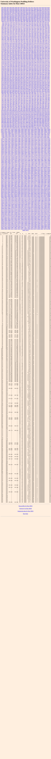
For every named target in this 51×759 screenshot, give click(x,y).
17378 (45, 163)
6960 (2, 92)
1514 (21, 32)
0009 (21, 7)
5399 (40, 74)
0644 (10, 16)
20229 (35, 189)
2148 (24, 43)
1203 (45, 25)
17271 (15, 163)
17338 (35, 163)
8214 (13, 115)
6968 (10, 92)
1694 (21, 39)
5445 (19, 77)
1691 (13, 39)
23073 (48, 219)
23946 (42, 227)
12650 (38, 152)
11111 (9, 137)
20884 (15, 196)
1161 (37, 24)
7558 (29, 102)
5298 (32, 70)
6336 (24, 84)
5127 (35, 61)
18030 (45, 167)
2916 (8, 51)
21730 (9, 203)
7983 (21, 108)
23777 (25, 226)
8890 (43, 121)
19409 (48, 181)
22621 (12, 214)
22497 (12, 212)
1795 (2, 43)
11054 (38, 133)
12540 (35, 147)
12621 (41, 149)
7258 (46, 97)
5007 (29, 52)
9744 (43, 126)
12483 (5, 147)
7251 (32, 97)
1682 (40, 37)
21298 (18, 198)
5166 (21, 63)
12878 (22, 160)
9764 (27, 127)
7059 (29, 92)
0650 (24, 16)
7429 (24, 100)
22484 (2, 212)
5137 (10, 62)
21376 (38, 198)
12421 (15, 143)
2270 (40, 46)
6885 (8, 91)
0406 (10, 11)
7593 (24, 103)
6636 (5, 88)
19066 (12, 178)
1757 (13, 40)
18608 (35, 173)
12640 (5, 152)
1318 (24, 28)
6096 (11, 80)
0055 (2, 10)
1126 (32, 22)
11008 (9, 133)
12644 (18, 152)
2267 (32, 46)
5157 (46, 62)
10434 (48, 127)
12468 (15, 145)
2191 (29, 46)
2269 (38, 46)
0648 (19, 16)
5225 (16, 67)
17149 (32, 162)
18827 (28, 175)
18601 (32, 173)
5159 (2, 63)
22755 (42, 215)
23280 (45, 220)
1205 (2, 26)
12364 (12, 138)
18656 (2, 174)
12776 (32, 158)
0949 (35, 20)
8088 (32, 110)
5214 (37, 66)
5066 (29, 56)
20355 (38, 190)
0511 (35, 13)
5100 (16, 59)
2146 (19, 43)
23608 (35, 224)
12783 (2, 159)
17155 (35, 162)
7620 (37, 104)
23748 (15, 226)
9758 (13, 127)
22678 (32, 214)
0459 (8, 13)
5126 (32, 61)
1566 (35, 33)
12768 (12, 158)
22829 (32, 216)
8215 (16, 115)
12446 (5, 144)
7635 (46, 104)
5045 (27, 55)
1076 (11, 21)
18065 (12, 168)
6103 (27, 80)
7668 (32, 106)
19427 (5, 182)
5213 (35, 66)
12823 (48, 159)
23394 (32, 222)
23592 (22, 224)
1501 (43, 31)
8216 (19, 115)
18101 (35, 168)
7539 (2, 102)
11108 (3, 137)
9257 (10, 123)
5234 (40, 67)
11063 (5, 134)
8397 (29, 118)
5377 (43, 73)
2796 (43, 48)
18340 (2, 171)
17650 (28, 166)
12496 (25, 147)
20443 (5, 192)
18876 (2, 177)
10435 (2, 129)
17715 (38, 166)
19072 (18, 178)
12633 (32, 151)
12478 (38, 145)
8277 (8, 117)
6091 (46, 78)
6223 (16, 81)
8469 (24, 119)
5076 (5, 58)
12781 (45, 158)
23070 (42, 219)
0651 (27, 16)
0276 (48, 10)
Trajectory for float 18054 (25, 562)
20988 (48, 196)
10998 (45, 132)
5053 (48, 55)
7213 (5, 97)
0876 (2, 20)
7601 (46, 103)
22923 (15, 218)
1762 (27, 40)
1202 (43, 25)
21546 (22, 201)
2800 (5, 50)
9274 (24, 123)
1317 (21, 28)
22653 (22, 214)
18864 (48, 175)
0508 (27, 13)
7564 (38, 102)
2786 (19, 48)
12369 (28, 138)
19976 (42, 185)
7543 (5, 102)
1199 (34, 25)
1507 (5, 32)
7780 (16, 107)
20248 (45, 189)
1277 (35, 26)
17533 (48, 164)
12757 (48, 156)
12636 (42, 151)
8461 (16, 119)
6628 (35, 87)
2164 (16, 44)
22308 (9, 211)
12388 (35, 140)
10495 (25, 130)
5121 (18, 61)
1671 (16, 37)
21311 (25, 198)
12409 (28, 141)
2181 (10, 46)
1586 (40, 35)
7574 (2, 103)
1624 (24, 36)
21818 (45, 203)
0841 (13, 18)
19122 (45, 178)
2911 (43, 50)
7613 (24, 104)
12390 (38, 140)
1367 (13, 31)
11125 (31, 137)
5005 (24, 52)
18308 (35, 170)
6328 (13, 84)
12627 (12, 151)
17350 (42, 163)
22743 (28, 215)
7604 (2, 104)
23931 (28, 227)
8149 (38, 111)
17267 (12, 163)
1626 (29, 36)
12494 (22, 147)
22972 (42, 218)
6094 (5, 80)
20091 (2, 188)
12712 (5, 155)
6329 (16, 84)
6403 (5, 87)
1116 (5, 22)
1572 (2, 35)
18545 (12, 173)
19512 (25, 182)
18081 (18, 168)
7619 (35, 104)
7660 (19, 106)
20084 (48, 186)
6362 (19, 85)
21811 (38, 203)
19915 (28, 185)
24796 (48, 229)
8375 (40, 117)
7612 (21, 104)
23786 (32, 226)
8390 (13, 118)
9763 (24, 127)
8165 (8, 112)
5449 (29, 77)
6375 (21, 85)
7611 (19, 104)
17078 (22, 162)
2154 (40, 43)
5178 (5, 65)
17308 (22, 163)
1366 (10, 31)
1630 (32, 36)
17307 (18, 163)
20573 (12, 193)
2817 (21, 50)
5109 (40, 59)
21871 (38, 204)
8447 (5, 119)
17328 (32, 163)
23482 (22, 223)
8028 (43, 108)
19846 (12, 185)
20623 (2, 194)
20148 (2, 189)
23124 (18, 220)
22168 (28, 208)
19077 (22, 178)
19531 (28, 182)
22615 (9, 214)
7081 (5, 93)
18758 (38, 174)
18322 (45, 170)
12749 (28, 156)
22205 (45, 208)
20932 (32, 196)
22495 (5, 212)
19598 (42, 182)
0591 (29, 14)
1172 (19, 25)
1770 (48, 40)
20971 (45, 196)
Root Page (25, 568)
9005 (10, 122)
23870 (18, 227)
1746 (32, 39)
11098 (19, 136)
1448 (21, 31)
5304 (48, 70)
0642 (5, 16)
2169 (29, 44)
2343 (32, 47)
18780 (2, 175)
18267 (18, 170)
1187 (24, 25)
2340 (24, 47)
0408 (16, 11)
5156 (43, 62)
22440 (32, 211)
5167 (24, 63)
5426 (2, 77)
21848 (25, 204)
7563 (35, 102)
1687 (5, 39)
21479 (32, 200)
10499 (32, 130)
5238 (2, 69)
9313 (21, 125)
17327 (28, 163)
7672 (38, 106)
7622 (40, 104)
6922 (43, 91)
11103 (35, 136)
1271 (19, 26)
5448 (27, 77)
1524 (48, 32)
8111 (40, 110)
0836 (2, 18)
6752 (2, 89)
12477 (35, 145)
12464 (12, 145)
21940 (38, 205)
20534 (38, 192)
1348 (38, 29)
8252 (46, 115)
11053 (35, 133)
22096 (9, 208)
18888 (5, 177)
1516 (27, 32)
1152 (13, 24)
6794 (24, 89)
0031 (19, 9)
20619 (45, 193)
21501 (2, 201)
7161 (2, 96)
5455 (43, 77)
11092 (2, 136)
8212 (8, 115)
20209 (25, 189)
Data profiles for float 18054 (25, 560)
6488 (21, 87)
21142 (32, 197)
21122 (25, 197)
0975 (43, 20)
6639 (13, 88)
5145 (32, 62)
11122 (28, 137)
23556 (12, 224)
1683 (43, 37)
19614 (2, 183)
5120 (16, 61)
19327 (12, 181)
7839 (35, 107)
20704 (38, 194)
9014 (13, 122)
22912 (9, 218)
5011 (40, 52)
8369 (32, 117)
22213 (2, 209)
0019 (46, 7)
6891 (19, 91)
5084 (27, 58)
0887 (21, 20)
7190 (43, 96)
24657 (41, 229)
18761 (42, 174)
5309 (13, 72)
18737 (28, 174)
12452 (25, 144)
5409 (5, 76)
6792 (19, 89)
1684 (46, 37)
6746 (35, 88)
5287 (24, 70)
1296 (5, 28)
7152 (27, 95)
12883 (38, 160)
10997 (42, 132)
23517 (45, 223)
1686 (2, 39)
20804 (48, 194)
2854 (38, 50)
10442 (15, 129)
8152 (43, 111)
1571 (48, 33)
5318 (32, 72)
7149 (19, 95)
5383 (5, 74)
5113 (48, 59)
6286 (21, 82)
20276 (9, 190)
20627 (5, 194)
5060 (13, 56)
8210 (2, 115)
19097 (32, 178)
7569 (46, 102)
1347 (35, 29)
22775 (9, 216)
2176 (48, 44)
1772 (2, 41)
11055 (41, 133)
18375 (18, 171)
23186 (32, 220)
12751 (35, 156)
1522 (43, 32)
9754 (5, 127)
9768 (35, 127)
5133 (48, 61)
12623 (48, 149)
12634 (35, 151)
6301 (29, 82)
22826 (28, 216)
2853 (35, 50)
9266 (21, 123)
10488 (15, 130)
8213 (10, 115)
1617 (8, 36)
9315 (24, 125)
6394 (40, 85)
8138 (19, 111)
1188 (27, 25)
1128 (37, 22)
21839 (15, 204)
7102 (40, 93)
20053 (28, 186)
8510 (21, 121)
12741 (9, 156)
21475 (28, 200)
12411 (35, 141)
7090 (27, 93)
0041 (38, 9)
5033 (48, 54)
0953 (38, 20)
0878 (8, 20)
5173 (40, 63)
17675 (32, 166)
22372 (15, 211)
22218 (5, 209)
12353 (41, 137)
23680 (48, 224)
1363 (2, 31)
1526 (5, 33)
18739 (32, 174)
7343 (13, 99)
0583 (21, 14)
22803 (18, 216)
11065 (9, 134)
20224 (32, 189)
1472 (38, 31)
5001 (13, 52)
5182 (16, 65)
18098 (32, 168)
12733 (45, 155)
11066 (12, 134)
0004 (10, 7)
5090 (43, 58)
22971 (38, 218)
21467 (25, 200)
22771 (5, 216)
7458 (32, 100)
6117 (35, 80)
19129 (48, 178)
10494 (22, 130)
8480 (38, 119)
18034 (48, 167)
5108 (38, 59)
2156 (46, 43)
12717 (15, 155)
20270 (2, 190)
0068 (38, 10)
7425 (19, 100)
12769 (15, 158)
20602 (32, 193)
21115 (22, 197)
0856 (32, 18)
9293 (38, 123)
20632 (12, 194)
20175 (15, 189)
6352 (40, 84)
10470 (2, 130)
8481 (40, 119)
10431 (41, 127)
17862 (5, 167)
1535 (13, 33)
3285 (46, 51)
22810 (25, 216)
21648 (32, 201)
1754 (5, 40)
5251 (38, 69)
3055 (19, 51)
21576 (28, 201)
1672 (19, 37)
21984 (12, 207)
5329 (13, 73)
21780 (22, 203)
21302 (22, 198)
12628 (15, 151)
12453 (28, 144)
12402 (12, 141)
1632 (38, 36)
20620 (48, 193)
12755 (45, 156)
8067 (16, 110)
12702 (38, 153)
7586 (16, 103)
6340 (35, 84)
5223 (10, 67)
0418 (19, 11)
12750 (32, 156)
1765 (35, 40)
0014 (35, 7)
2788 (24, 48)
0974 (40, 20)
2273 (48, 46)
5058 (10, 56)
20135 (35, 188)
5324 (48, 72)
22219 (9, 209)
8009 (32, 108)
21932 (32, 205)
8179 (35, 112)
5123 (24, 61)
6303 (35, 82)
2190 (27, 46)
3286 (48, 51)
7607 (10, 104)
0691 (43, 16)
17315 (25, 163)
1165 (48, 24)
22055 (32, 207)
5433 (8, 77)
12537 (32, 147)
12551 (9, 148)
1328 (46, 28)
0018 (43, 7)
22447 (38, 211)
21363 (35, 198)
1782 (21, 41)
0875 (48, 18)
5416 (24, 76)
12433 (42, 143)
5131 (43, 61)
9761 (19, 127)
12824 (2, 160)
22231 (12, 209)
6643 (24, 88)
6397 (46, 85)
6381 (24, 85)
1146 (45, 22)
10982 (45, 130)
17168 (38, 162)
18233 (12, 170)
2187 (19, 46)
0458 (5, 13)
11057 (45, 133)
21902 (18, 205)
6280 (5, 82)
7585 (13, 103)
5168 (27, 63)
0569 (8, 14)
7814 (27, 107)
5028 (35, 54)
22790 (15, 216)
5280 (8, 70)
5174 (43, 63)
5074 (48, 56)
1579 (21, 35)
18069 (15, 168)
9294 (40, 123)
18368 (12, 171)
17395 (5, 164)
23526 (48, 223)
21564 (25, 201)
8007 (29, 108)
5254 (43, 69)
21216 (41, 197)
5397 (35, 74)
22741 (25, 215)
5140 (19, 62)
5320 (37, 72)
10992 (28, 132)
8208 (46, 114)
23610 (38, 224)
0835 (48, 17)
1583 (32, 35)
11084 (32, 134)
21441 (15, 200)
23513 (42, 223)
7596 (32, 103)
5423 (43, 76)
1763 (29, 40)
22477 (48, 211)
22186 (38, 208)
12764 (5, 158)
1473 (40, 31)
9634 (46, 125)
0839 (8, 18)
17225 (2, 163)
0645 (13, 16)
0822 (19, 17)
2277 (10, 47)
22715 (48, 214)
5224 (13, 67)
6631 (43, 87)
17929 (18, 167)
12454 (32, 144)
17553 (9, 166)
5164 (16, 63)
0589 (27, 14)
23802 (35, 226)
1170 (13, 25)
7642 (2, 106)
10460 (38, 129)
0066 (32, 10)
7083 (10, 93)
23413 (38, 222)
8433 (43, 118)
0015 (37, 7)
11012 (12, 133)
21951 (42, 205)
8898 (2, 122)
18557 (18, 173)
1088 (27, 21)
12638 (48, 151)
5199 (10, 66)
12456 (38, 144)
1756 (10, 40)
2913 (48, 50)
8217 (21, 115)
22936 (22, 218)
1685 (48, 37)
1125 (29, 22)
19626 (9, 183)
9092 (32, 122)
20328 (18, 190)
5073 (46, 56)
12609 (2, 149)
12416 (48, 141)
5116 (8, 61)
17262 (5, 163)
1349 (40, 29)
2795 (40, 48)
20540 (42, 192)
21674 (45, 201)
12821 (42, 159)
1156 (24, 24)
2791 (32, 48)
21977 (9, 207)
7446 (29, 100)
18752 (35, 174)
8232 (32, 115)
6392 (35, 85)
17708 (35, 166)
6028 (43, 78)
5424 (46, 76)
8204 (35, 114)
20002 (9, 186)
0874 (46, 18)
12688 (22, 153)
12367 (22, 138)
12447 (9, 144)
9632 (43, 125)
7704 (10, 107)
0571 (13, 14)
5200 (13, 66)
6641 (19, 88)
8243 (37, 115)
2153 (38, 43)
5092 (48, 58)
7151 (24, 95)
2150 (29, 43)
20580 (18, 193)
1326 (40, 28)
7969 (19, 108)
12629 (18, 151)
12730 (41, 155)
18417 (35, 171)
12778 (35, 158)
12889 (5, 162)
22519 (22, 212)
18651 (48, 173)
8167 (13, 112)
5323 (46, 72)
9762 (21, 127)
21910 (25, 205)
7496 (40, 100)
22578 (48, 212)
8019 (38, 108)
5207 (19, 66)
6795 (27, 89)
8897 (48, 121)
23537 (5, 224)
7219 (16, 97)
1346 (32, 29)
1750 (43, 39)
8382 (2, 118)
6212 (2, 81)
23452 (5, 223)
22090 (2, 208)
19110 (38, 178)
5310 (16, 72)
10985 (5, 132)
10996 (38, 132)
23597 (28, 224)
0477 (10, 13)
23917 (25, 227)
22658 (25, 214)
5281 (10, 70)
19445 (15, 182)
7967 (16, 108)
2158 (2, 44)
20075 (41, 186)
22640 (15, 214)
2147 (21, 43)
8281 (13, 117)
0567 (2, 14)
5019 (13, 54)
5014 (48, 52)
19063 (5, 178)
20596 (28, 193)
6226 (24, 81)
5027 (32, 54)
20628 (9, 194)
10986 (9, 132)
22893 (5, 218)
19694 (22, 183)
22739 (22, 215)
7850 (43, 107)
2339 (21, 47)
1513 (19, 32)
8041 (48, 108)
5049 (38, 55)
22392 (18, 211)
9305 (10, 125)
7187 (35, 96)
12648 (32, 152)
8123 (48, 110)
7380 (32, 99)
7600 (43, 103)
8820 (37, 121)
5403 (2, 76)
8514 (27, 121)
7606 (8, 104)
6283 (13, 82)
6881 (46, 89)
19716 (28, 183)
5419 (32, 76)
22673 (28, 214)
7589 (21, 103)
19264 (38, 179)
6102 (24, 80)
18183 (5, 170)
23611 (42, 224)
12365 (15, 138)
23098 (9, 220)
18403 (32, 171)
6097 (13, 80)
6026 (37, 78)
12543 (45, 147)
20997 (5, 197)
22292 (5, 211)
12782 (48, 158)
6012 (13, 78)
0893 (29, 20)
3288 (5, 52)
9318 (27, 125)
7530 (48, 100)
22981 (48, 218)
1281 (46, 26)
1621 (16, 36)
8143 (27, 111)
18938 (18, 177)
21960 (45, 205)
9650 (10, 126)
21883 (2, 205)
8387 (10, 118)
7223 (27, 97)
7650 (10, 106)
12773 (22, 158)
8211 (5, 115)
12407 (22, 141)
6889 (16, 91)
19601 (45, 182)
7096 (35, 93)
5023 (21, 54)
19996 (2, 186)
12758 (2, 158)
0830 (35, 17)
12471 (18, 145)
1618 (10, 36)
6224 (19, 81)
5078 (10, 58)
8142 (24, 111)
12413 (41, 141)
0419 (21, 11)
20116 (22, 188)
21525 (12, 201)
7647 (5, 106)
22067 (42, 207)
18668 (5, 174)
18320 (38, 170)
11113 (15, 137)
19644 (15, 183)
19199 (25, 179)
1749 (40, 39)
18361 (9, 171)
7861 (48, 107)
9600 (32, 125)
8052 (5, 110)
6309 (2, 84)
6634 (2, 88)
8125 (2, 111)
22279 (48, 209)
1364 (5, 31)
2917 (10, 51)
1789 (40, 41)
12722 (18, 155)
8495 (8, 121)
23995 (9, 229)
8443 (48, 118)
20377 (48, 190)
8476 (32, 119)
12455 (35, 144)
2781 (5, 48)
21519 (9, 201)
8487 (5, 121)
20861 (12, 196)
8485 (48, 119)
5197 (5, 66)
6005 (2, 78)
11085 (35, 134)
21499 (48, 200)
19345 (18, 181)
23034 (15, 219)
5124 (27, 61)
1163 (43, 24)
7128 (5, 95)
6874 (38, 89)
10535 (35, 130)
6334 (19, 84)
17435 (22, 164)
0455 (46, 11)
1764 (32, 40)
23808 (42, 226)
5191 (38, 65)
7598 (38, 103)
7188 (38, 96)
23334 (9, 222)
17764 (45, 166)
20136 (38, 188)
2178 (2, 46)
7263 (8, 99)
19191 (22, 179)
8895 (46, 121)
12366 (18, 138)
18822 (25, 175)
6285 (19, 82)
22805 (22, 216)
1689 (10, 39)
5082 (21, 58)
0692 (46, 16)
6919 (35, 91)
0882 (16, 20)
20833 (5, 196)
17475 (35, 164)
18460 (45, 171)
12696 (28, 153)
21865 (35, 204)
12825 (5, 160)
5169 (29, 63)
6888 (13, 91)
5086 (32, 58)
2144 (13, 43)
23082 (2, 220)
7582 (10, 103)
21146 (35, 197)
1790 (43, 41)
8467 (21, 119)
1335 (5, 29)
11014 (15, 133)
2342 (29, 47)
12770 (18, 158)
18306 (32, 170)
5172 (38, 63)
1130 (42, 22)
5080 (16, 58)
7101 (38, 93)
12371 (35, 138)
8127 (8, 111)
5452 (38, 77)
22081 (48, 207)
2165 (19, 44)
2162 (10, 44)
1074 (5, 21)
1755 (8, 40)
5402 (48, 74)
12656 (9, 153)
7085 (16, 93)
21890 (9, 205)
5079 (13, 58)
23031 (12, 219)
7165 (8, 96)
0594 (38, 14)
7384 (38, 99)
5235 (43, 67)
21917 (28, 205)
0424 (35, 11)
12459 (48, 144)
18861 (42, 175)
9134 (2, 123)
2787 (21, 48)
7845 (38, 107)
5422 (40, 76)
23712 (5, 226)
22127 (15, 208)
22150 (18, 208)
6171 (43, 80)
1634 (43, 36)
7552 (19, 102)
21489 (42, 200)
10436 (5, 129)
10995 (35, 132)
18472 (2, 173)
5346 (38, 73)
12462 (9, 145)
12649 (35, 152)
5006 (27, 52)
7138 (8, 95)
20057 (32, 186)
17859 (2, 167)
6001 (46, 77)
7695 (48, 106)
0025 (5, 9)
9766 (32, 127)
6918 (32, 91)
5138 (13, 62)
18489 (5, 173)
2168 (27, 44)
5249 (32, 69)
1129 (40, 22)
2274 (2, 47)
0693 (48, 16)
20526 (25, 192)
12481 (48, 145)
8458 (13, 119)
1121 (19, 22)
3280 (32, 51)
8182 (40, 112)
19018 (38, 177)
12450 (18, 144)
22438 (28, 211)
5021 (19, 54)
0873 (43, 18)
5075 (2, 58)
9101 (46, 122)
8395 (27, 118)
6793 (21, 89)
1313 (10, 28)
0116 (43, 10)
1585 (38, 35)
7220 (19, 97)
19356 (25, 181)
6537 (27, 87)
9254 (5, 123)
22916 (12, 218)
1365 (8, 31)
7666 (29, 106)
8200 (27, 114)
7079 (48, 92)
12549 (2, 148)
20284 (12, 190)
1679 (35, 37)
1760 (21, 40)
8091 (35, 110)
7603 (48, 103)
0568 (5, 14)
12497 (28, 147)
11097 (15, 136)
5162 (10, 63)
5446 (21, 77)
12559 (18, 148)
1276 (32, 26)
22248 (25, 209)
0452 (38, 11)
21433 (9, 200)
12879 (25, 160)
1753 (2, 40)
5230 (29, 67)
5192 (40, 65)
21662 (35, 201)
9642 (2, 126)
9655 (16, 126)
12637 (45, 151)
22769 (2, 216)
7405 (5, 100)
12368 (25, 138)
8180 (38, 112)
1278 (38, 26)
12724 (25, 155)
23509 (38, 223)
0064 (27, 10)
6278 (48, 81)
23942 (35, 227)
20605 (38, 193)
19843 (9, 185)
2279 (16, 47)
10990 (22, 132)
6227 (27, 81)
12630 (22, 151)
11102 (32, 136)
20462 (9, 192)
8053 (8, 110)
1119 (13, 22)
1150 (8, 24)
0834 (46, 17)
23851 (2, 227)
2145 (16, 43)
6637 (8, 88)
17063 (15, 162)
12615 (22, 149)
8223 (27, 115)
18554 (15, 173)
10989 (18, 132)
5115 (5, 61)
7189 (40, 96)
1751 (46, 39)
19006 (28, 177)
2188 (21, 46)
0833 (43, 17)
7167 (13, 96)
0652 (29, 16)
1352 (48, 29)
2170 (32, 44)
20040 (18, 186)
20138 (45, 188)
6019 (19, 78)
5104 (27, 59)
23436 (48, 222)
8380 (46, 117)
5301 (40, 70)
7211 (48, 96)
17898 (12, 167)
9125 (48, 122)
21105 (19, 197)
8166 (10, 112)
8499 (16, 121)
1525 (2, 33)
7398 (46, 99)
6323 (10, 84)
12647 (28, 152)
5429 (5, 77)
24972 (27, 230)
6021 (24, 78)
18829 (32, 175)
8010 (35, 108)
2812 (8, 50)
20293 (15, 190)
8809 (35, 121)
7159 (46, 95)
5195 (48, 65)
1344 (27, 29)
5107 (35, 59)
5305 (2, 72)
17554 (12, 166)
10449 (25, 129)
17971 (25, 167)
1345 (29, 29)
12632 (28, 151)
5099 (13, 59)
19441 (9, 182)
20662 (25, 194)
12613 (15, 149)
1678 (32, 37)
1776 (5, 41)
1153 (16, 24)
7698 (2, 107)
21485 (35, 200)
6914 (21, 91)
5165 (19, 63)
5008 (32, 52)
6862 (29, 89)
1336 (8, 29)
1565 (32, 33)
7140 (13, 95)
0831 (38, 17)
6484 (13, 87)
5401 (46, 74)
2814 (13, 50)
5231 (32, 67)
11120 (25, 137)
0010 (24, 7)
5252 (40, 69)
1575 (10, 35)
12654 (2, 153)
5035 (5, 55)
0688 (35, 16)
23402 (35, 222)
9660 (24, 126)
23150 (25, 220)
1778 (10, 41)
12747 (22, 156)
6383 (29, 85)
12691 (25, 153)
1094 (43, 21)
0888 (24, 20)
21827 (2, 204)
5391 (24, 74)
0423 (32, 11)
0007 (19, 7)
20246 (42, 189)
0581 (16, 14)
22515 (18, 212)
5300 (38, 70)
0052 (43, 9)
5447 (24, 77)
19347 (22, 181)
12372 (38, 138)
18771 (48, 174)
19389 (38, 181)
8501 (19, 121)
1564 (29, 33)
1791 (46, 41)
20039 (15, 186)
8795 (32, 121)
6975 (19, 92)
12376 (48, 138)
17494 (42, 164)
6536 (24, 87)
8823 (40, 121)
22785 (12, 216)
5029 (38, 54)
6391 (32, 85)
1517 (29, 32)
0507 (24, 13)
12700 (32, 153)
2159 (5, 44)
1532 (8, 33)
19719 (32, 183)
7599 (40, 103)
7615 (29, 104)
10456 (32, 129)
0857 (35, 18)
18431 (38, 171)
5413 (16, 76)
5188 (29, 65)
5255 (46, 69)
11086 (38, 134)
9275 (27, 123)
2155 (43, 43)
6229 (32, 81)
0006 (16, 7)
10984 (2, 132)
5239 (5, 69)
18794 (5, 175)
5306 (5, 72)
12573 (22, 148)
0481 (19, 13)
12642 (12, 152)
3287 (2, 52)
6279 (2, 82)
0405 (8, 11)
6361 (16, 85)
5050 (40, 55)
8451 (10, 119)
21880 (48, 204)
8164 (5, 112)
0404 (5, 11)
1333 (48, 28)
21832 (5, 204)
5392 (27, 74)
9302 (2, 125)
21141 (28, 197)
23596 (25, 224)
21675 (48, 201)
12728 (35, 155)
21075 (15, 197)
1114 (48, 21)
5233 (38, 67)
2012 (8, 43)
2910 (40, 50)
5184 (21, 65)
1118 (11, 22)
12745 (18, 156)
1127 (34, 22)
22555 (38, 212)
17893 (9, 167)
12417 (2, 143)
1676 (27, 37)
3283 (40, 51)
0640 (48, 14)
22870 (48, 216)
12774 (25, 158)
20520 (22, 192)
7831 (29, 107)
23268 (42, 220)
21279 (2, 198)
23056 (32, 219)
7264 (10, 99)
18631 (42, 173)
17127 (28, 162)
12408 (25, 141)
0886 (19, 20)
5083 (24, 58)
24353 (18, 229)
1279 (40, 26)
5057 (8, 56)
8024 (40, 108)
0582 (19, 14)
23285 (48, 220)
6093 (2, 80)
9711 (35, 126)
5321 (40, 72)
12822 (45, 159)
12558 (15, 148)
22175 (32, 208)
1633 (40, 36)
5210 (27, 66)
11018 (22, 133)
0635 (46, 14)
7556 (24, 102)
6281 (8, 82)
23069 (38, 219)
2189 (24, 46)
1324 (38, 28)
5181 (13, 65)
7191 (46, 96)
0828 (29, 17)
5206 (16, 66)
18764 (45, 174)
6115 (32, 80)
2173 (40, 44)
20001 (5, 186)
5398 (38, 74)
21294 (15, 198)
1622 (19, 36)
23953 (45, 227)
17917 (15, 167)
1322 (32, 28)
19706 (25, 183)
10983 (48, 130)
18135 (45, 168)
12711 (2, 155)
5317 (29, 72)
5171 (35, 63)
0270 (46, 10)
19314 (5, 181)
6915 (24, 91)
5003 (19, 52)
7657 (16, 106)
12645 (22, 152)
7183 (24, 96)
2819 (27, 50)
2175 (46, 44)
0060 (16, 10)
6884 (5, 91)
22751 (35, 215)
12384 (25, 140)
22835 (35, 216)
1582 (29, 35)
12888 (2, 162)
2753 (48, 47)
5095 (8, 59)
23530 (2, 224)
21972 (2, 207)
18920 (12, 177)
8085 (27, 110)
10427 (38, 127)
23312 (5, 222)
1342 (24, 29)
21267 (48, 197)
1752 (48, 39)
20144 (48, 188)
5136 (8, 62)
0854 (27, 18)
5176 (48, 63)
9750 (48, 126)
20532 (35, 192)
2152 (35, 43)
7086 (19, 93)
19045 (45, 177)
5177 (2, 65)
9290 (32, 123)
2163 (13, 44)
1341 (21, 29)
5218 (48, 66)
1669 (10, 37)
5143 (27, 62)
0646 (16, 16)
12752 (38, 156)
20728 (45, 194)
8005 (27, 108)
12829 (18, 160)
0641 (2, 16)
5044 (24, 55)
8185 (48, 112)
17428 (15, 164)
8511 (24, 121)
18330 (48, 170)
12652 (45, 152)
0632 (43, 14)
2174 (43, 44)
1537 (19, 33)
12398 (2, 141)
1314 (13, 28)
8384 (8, 118)
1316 (19, 28)
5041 (21, 55)
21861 (32, 204)
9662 (27, 126)
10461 (42, 129)
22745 (32, 215)
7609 (13, 104)
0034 (27, 9)
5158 (48, 62)
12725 (28, 155)
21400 (48, 198)
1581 (27, 35)
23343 (15, 222)
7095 (32, 93)
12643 (15, 152)
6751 (48, 88)
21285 (5, 198)
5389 (19, 74)
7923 (5, 108)
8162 (48, 111)
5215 (40, 66)
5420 (35, 76)
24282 (15, 229)
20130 (25, 188)
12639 (2, 152)
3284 (43, 51)
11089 (41, 134)
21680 (2, 203)
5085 (29, 58)
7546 (8, 102)
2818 (24, 50)
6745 (32, 88)
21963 (48, 205)
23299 (2, 222)
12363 (9, 138)
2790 (29, 48)
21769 (18, 203)
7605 (5, 104)
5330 (16, 73)
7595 (29, 103)
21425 (5, 200)
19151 (9, 179)
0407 (13, 11)
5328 (10, 73)
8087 (29, 110)
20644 (18, 194)
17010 (12, 162)
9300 (46, 123)
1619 (13, 36)
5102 (21, 59)
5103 (24, 59)
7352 (21, 99)
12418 (5, 143)
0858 (38, 18)
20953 (35, 196)
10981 (42, 130)
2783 (10, 48)
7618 (32, 104)
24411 (22, 229)
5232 (35, 67)
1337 (10, 29)
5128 (37, 61)
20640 (15, 194)
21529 (15, 201)
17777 (48, 166)
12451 (22, 144)
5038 (13, 55)
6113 (29, 80)
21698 (5, 203)
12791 (25, 159)
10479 (9, 130)
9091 (29, 122)
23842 (48, 226)
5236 (46, 67)
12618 (32, 149)
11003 (2, 133)
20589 (22, 193)
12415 (45, 141)
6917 (29, 91)
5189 (32, 65)
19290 (45, 179)
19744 (38, 183)
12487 (15, 147)
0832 (40, 17)
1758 (16, 40)
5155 (40, 62)
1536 (16, 33)
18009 (32, 167)
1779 (13, 41)
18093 (25, 168)
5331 (19, 73)
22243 (22, 209)
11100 (25, 136)
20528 (32, 192)
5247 (27, 69)
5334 (27, 73)
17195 (48, 162)
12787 (15, 159)
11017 (19, 133)
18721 (22, 174)
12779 (38, 158)
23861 (12, 227)
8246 (40, 115)
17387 (2, 164)
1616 (5, 36)
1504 (2, 32)
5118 (10, 61)
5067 (32, 56)
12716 (12, 155)
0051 (40, 9)
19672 (18, 183)
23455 (9, 223)
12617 (28, 149)
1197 (29, 25)
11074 (19, 134)
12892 (9, 162)
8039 (46, 108)
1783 (24, 41)
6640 (16, 88)
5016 (5, 54)
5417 (27, 76)
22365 (12, 211)
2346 (40, 47)
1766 (38, 40)
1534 (10, 33)
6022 (27, 78)
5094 (5, 59)
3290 (10, 52)
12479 (42, 145)
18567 (22, 173)
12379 (9, 140)
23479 (18, 223)
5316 (27, 72)
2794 (38, 48)
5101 (19, 59)
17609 (22, 166)
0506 (21, 13)
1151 (11, 24)
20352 (35, 190)
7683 (46, 106)
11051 (32, 133)
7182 (21, 96)
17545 (5, 166)
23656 (45, 224)
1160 (35, 24)
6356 (2, 85)
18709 (18, 174)
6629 (38, 87)
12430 (35, 143)
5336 (29, 73)
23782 (28, 226)
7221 (21, 97)
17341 (38, 163)
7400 (48, 99)
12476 (32, 145)
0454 (43, 11)
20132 (28, 188)
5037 (10, 55)
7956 (13, 108)
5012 (43, 52)
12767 (9, 158)
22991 (5, 219)
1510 (10, 32)
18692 (12, 174)
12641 (9, 152)
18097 (28, 168)
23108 (15, 220)
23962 (48, 227)
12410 (32, 141)
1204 (48, 25)
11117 (18, 137)
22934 (18, 218)
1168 (8, 25)
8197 (19, 114)
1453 (35, 31)
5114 (2, 61)
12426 (25, 143)
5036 (8, 55)
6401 (2, 87)
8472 (27, 119)
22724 (9, 215)
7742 (13, 107)
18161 (48, 168)
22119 (12, 208)
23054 (28, 219)
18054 (5, 168)
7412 (10, 100)
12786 (12, 159)
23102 (12, 220)
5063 (21, 56)
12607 (45, 148)
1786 (32, 41)
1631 (35, 36)
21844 (18, 204)
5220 (2, 67)
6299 (24, 82)
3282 (38, 51)
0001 (2, 7)
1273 (24, 26)
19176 (15, 179)
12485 (12, 147)
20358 (42, 190)
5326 (5, 73)
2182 (13, 46)
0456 (48, 11)
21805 (32, 203)
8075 (19, 110)
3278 (27, 51)
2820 (29, 50)
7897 (2, 108)
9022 (21, 122)
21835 (9, 204)
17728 (42, 166)
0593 (35, 14)
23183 (28, 220)
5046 (29, 55)
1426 (16, 31)
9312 (19, 125)
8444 (2, 119)
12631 (25, 151)
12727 (32, 155)
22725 (12, 215)
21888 (5, 205)
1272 (21, 26)
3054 (16, 51)
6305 (40, 82)
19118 (42, 178)
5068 (35, 56)
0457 (2, 13)
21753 (15, 203)
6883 (2, 91)
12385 (28, 140)
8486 (2, 121)
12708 (45, 153)
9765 (30, 127)
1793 (48, 41)
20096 (5, 188)
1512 (16, 32)
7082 (8, 93)
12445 (2, 144)
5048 (35, 55)
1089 (29, 21)
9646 (8, 126)
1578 (19, 35)
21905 (22, 205)
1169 (11, 25)
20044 (25, 186)
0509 (29, 13)
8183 (43, 112)
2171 (35, 44)
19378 (35, 181)
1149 (5, 24)
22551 (32, 212)
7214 (8, 97)
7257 (43, 97)
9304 (8, 125)
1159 (32, 24)
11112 (12, 137)
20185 (18, 189)
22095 (5, 208)
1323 (35, 28)
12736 (2, 156)
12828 (15, 160)
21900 (15, 205)
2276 (8, 47)
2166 (21, 44)
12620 (38, 149)
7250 (29, 97)
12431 (38, 143)
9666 (29, 126)
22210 (48, 208)
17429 (18, 164)
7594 (27, 103)
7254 (40, 97)
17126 (25, 162)
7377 (27, 99)
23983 (5, 229)
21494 (45, 200)
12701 (35, 153)
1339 (16, 29)
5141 (21, 62)
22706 (45, 214)
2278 (13, 47)
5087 (35, 58)
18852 (38, 175)
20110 (18, 188)
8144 (29, 111)
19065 (9, 178)
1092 (38, 21)
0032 (21, 9)
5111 (43, 59)
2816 (19, 50)
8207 (43, 114)
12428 (28, 143)
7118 (2, 95)
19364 (32, 181)
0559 (40, 13)
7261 (2, 99)
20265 (48, 189)
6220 (10, 81)
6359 (10, 85)
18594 (28, 173)
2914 (2, 51)
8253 (48, 115)
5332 (21, 73)
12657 (12, 153)
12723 (22, 155)
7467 (35, 100)
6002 (48, 77)
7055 (27, 92)
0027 (8, 9)
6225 (21, 81)
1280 (43, 26)
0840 (10, 18)
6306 (43, 82)
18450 (42, 171)
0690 (40, 16)
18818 (15, 175)
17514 (45, 164)
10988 (15, 132)
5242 (13, 69)
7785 (19, 107)
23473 (15, 223)
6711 (29, 88)
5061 (16, 56)
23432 (45, 222)
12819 (35, 159)
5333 (24, 73)
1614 (48, 35)
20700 (35, 194)
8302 (21, 117)
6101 (21, 80)
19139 (2, 179)
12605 (38, 148)
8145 (32, 111)
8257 (5, 117)
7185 (29, 96)
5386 (13, 74)
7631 (43, 104)
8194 (13, 114)
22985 (2, 219)
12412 (38, 141)
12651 (42, 152)
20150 (5, 189)
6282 (10, 82)
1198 (32, 25)
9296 (43, 123)
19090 (28, 178)
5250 (35, 69)
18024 (42, 167)
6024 (32, 78)
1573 (5, 35)
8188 (2, 114)
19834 (5, 185)
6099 (19, 80)
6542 (29, 87)
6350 (37, 84)
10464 (48, 129)
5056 (5, 56)
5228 (24, 67)
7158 (43, 95)
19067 (15, 178)
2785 (16, 48)
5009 (35, 52)
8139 (21, 111)
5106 (32, 59)
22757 (45, 215)
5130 (40, 61)
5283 (16, 70)
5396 (32, 74)
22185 (35, 208)
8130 (13, 111)
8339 (27, 117)
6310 (5, 84)
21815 (41, 203)
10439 (12, 129)
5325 (2, 73)
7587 (19, 103)
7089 (24, 93)
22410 (25, 211)
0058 (10, 10)
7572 (48, 102)
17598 (18, 166)
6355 (48, 84)
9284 (29, 123)
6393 (38, 85)
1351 (46, 29)
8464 (19, 119)
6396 (43, 85)
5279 (5, 70)
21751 (12, 203)
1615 (2, 36)
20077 (45, 186)
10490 (18, 130)
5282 (13, 70)
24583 (38, 229)
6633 (48, 87)
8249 (43, 115)
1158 (29, 24)
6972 (16, 92)
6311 (8, 84)
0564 (43, 13)
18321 (42, 170)
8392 (19, 118)
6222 (13, 81)
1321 (29, 28)
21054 (12, 197)
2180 (8, 46)
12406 (18, 141)
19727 (35, 183)
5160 (5, 63)
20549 (48, 192)
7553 (21, 102)
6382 (27, 85)
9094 (35, 122)
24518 (32, 229)
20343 (32, 190)
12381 (15, 140)
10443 (18, 129)
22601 (5, 214)
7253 (38, 97)
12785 (9, 159)
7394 (43, 99)
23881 (22, 227)
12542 (42, 147)
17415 (9, 164)
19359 (28, 181)
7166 (10, 96)
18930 (15, 177)
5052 (46, 55)
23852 (5, 227)
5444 (16, 77)
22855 (45, 216)
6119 (37, 80)
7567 (40, 102)
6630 (40, 87)
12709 (48, 153)
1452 (32, 31)
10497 (28, 130)
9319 (29, 125)
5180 (10, 65)
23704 (2, 226)
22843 (38, 216)
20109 (15, 188)
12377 (2, 140)
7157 (40, 95)
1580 (24, 35)
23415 (42, 222)
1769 (46, 40)
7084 (13, 93)
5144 (29, 62)
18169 (2, 170)
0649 (21, 16)
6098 (16, 80)
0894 (32, 20)
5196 (2, 66)
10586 (38, 130)
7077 (43, 92)
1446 (19, 31)
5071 (40, 56)
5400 (43, 74)
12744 (15, 156)
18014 (38, 167)
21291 (12, 198)
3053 (13, 51)
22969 (35, 218)
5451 (35, 77)
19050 (48, 177)
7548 (13, 102)
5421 (37, 76)
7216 (13, 97)
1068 (2, 21)
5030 (40, 54)
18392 (28, 171)
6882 (48, 89)
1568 (40, 33)
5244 (19, 69)
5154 (38, 62)
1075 (8, 21)
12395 (45, 140)
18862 (45, 175)
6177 (45, 80)
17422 (12, 164)
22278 (45, 209)
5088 (38, 58)
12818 (32, 159)
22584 (2, 214)
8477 (35, 119)
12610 (5, 149)
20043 (22, 186)
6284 (16, 82)
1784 (27, 41)
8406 (35, 118)
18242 (15, 170)
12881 (32, 160)
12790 (22, 159)
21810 (35, 203)
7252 (35, 97)
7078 (46, 92)
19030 (42, 177)
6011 (10, 78)
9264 (16, 123)
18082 (22, 168)
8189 (5, 114)
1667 (5, 37)
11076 (22, 134)
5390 (21, 74)
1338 (13, 29)
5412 (13, 76)
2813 (10, 50)
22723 (5, 215)
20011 (12, 186)
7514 (43, 100)
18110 (38, 168)
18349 (5, 171)
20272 (5, 190)
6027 (40, 78)
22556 (42, 212)
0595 (40, 14)
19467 (18, 182)
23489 (28, 223)
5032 (46, 54)
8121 (46, 110)
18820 (18, 175)
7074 (40, 92)
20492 (15, 192)
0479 (16, 13)
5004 (21, 52)
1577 (16, 35)
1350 (43, 29)
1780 (16, 41)
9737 (40, 126)
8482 (43, 119)
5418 (29, 76)
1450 (27, 31)
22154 (22, 208)
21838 (12, 204)
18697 (15, 174)
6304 (38, 82)
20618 (42, 193)
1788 (38, 41)
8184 (46, 112)
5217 (46, 66)
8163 (2, 112)
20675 (28, 194)
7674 (40, 106)
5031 (43, 54)
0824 (24, 17)
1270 (16, 26)
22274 (42, 209)
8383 (5, 118)
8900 (8, 122)
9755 (8, 127)
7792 (21, 107)
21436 (12, 200)
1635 (46, 36)
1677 (29, 37)
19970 (38, 185)
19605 (48, 182)
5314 (21, 72)
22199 (41, 208)
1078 (16, 21)
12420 (12, 143)
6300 (27, 82)
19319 (9, 181)
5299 (35, 70)
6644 (27, 88)
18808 (12, 175)
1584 (35, 35)
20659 (22, 194)
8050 (2, 110)
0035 (29, 9)
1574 (8, 35)
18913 (9, 177)
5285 (21, 70)
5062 (19, 56)
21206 (38, 197)
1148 (3, 24)
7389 (40, 99)
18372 (15, 171)
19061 (2, 178)
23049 (22, 219)
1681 (38, 37)
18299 (28, 170)
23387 (28, 222)
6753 (5, 89)
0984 (46, 20)
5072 (43, 56)
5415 (21, 76)
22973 (45, 218)
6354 (46, 84)
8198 (21, 114)
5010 (38, 52)
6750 (46, 88)
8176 (29, 112)
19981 (45, 185)
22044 (28, 207)
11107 (48, 136)
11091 (48, 134)
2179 (5, 46)
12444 (48, 143)
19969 (35, 185)
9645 (5, 126)
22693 (38, 214)
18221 (9, 170)
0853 (24, 18)
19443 (12, 182)
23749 (18, 226)
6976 (21, 92)
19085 (25, 178)
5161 (8, 63)
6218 (5, 81)
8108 (38, 110)
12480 (45, 145)
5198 (8, 66)
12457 (42, 144)
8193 (10, 114)
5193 (43, 65)
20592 (25, 193)
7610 (16, 104)
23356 (18, 222)
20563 (5, 193)
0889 (27, 20)
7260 (48, 97)
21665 (38, 201)
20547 (45, 192)
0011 (27, 7)
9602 (35, 125)
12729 (38, 155)
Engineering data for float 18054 (25, 565)
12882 (35, 160)
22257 (32, 209)
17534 (2, 166)
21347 (32, 198)
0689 (38, 16)
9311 (16, 125)
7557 (27, 102)
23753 (22, 226)
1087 (24, 21)
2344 (35, 47)
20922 (25, 196)
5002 (16, 52)
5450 (32, 77)
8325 (24, 117)
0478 (13, 13)
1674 (24, 37)
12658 (15, 153)
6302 (32, 82)
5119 (13, 61)
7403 (2, 100)
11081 (25, 134)
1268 (13, 26)
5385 (10, 74)
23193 (35, 220)
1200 (37, 25)
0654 (32, 16)
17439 (25, 164)
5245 (21, 69)
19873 (15, 185)
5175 (46, 63)
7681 (43, 106)
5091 (46, 58)
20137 (41, 188)
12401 (9, 141)
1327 (43, 28)
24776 (45, 229)
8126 (5, 111)
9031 (24, 122)
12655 (5, 153)
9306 (13, 125)
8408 (38, 118)
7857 (46, 107)
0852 (21, 18)
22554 (35, 212)
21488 (38, 200)
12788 (18, 159)
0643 (8, 16)
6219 (8, 81)
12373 (42, 138)
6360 (13, 85)
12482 (2, 147)
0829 (32, 17)
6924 (48, 91)
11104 (38, 136)
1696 (27, 39)
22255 (28, 209)
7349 (19, 99)
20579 (15, 193)
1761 (24, 40)
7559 (32, 102)
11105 (41, 136)
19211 (28, 179)
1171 (16, 25)
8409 (40, 118)
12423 (18, 143)
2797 (46, 48)
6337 (27, 84)
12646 (25, 152)
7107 (46, 93)
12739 (5, 156)
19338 (15, 181)
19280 (41, 179)
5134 (2, 62)
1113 (46, 21)
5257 (48, 69)
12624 (2, 151)
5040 (19, 55)
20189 (22, 189)
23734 (12, 226)
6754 (8, 89)
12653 (48, 152)
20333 (25, 190)
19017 (35, 177)
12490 (18, 147)
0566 (48, 13)
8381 (48, 117)
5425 (48, 76)
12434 (45, 143)
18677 (9, 174)
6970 (13, 92)
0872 (40, 18)
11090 (45, 134)
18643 (45, 173)
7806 (24, 107)
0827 (27, 17)
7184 (27, 96)
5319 (35, 72)
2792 (35, 48)
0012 (29, 7)
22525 (25, 212)
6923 (46, 91)
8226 (29, 115)
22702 (42, 214)
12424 (22, 143)
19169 (12, 179)
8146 (35, 111)
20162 (9, 189)
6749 (43, 88)
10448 (22, 129)
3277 (24, 51)
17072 (18, 162)
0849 (16, 18)
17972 (28, 167)
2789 (27, 48)
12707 (42, 153)
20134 (32, 188)
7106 (43, 93)
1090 (32, 21)
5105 (29, 59)
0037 (32, 9)
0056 (5, 10)
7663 (24, 106)
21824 (48, 203)
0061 (19, 10)
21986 (15, 207)
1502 (46, 31)
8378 (43, 117)
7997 (24, 108)
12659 (18, 153)
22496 (9, 212)
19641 (12, 183)
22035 (25, 207)
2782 (8, 48)
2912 (46, 50)
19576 (32, 182)
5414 (19, 76)
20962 (38, 196)
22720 (2, 215)
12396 (48, 140)
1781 (19, 41)
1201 (40, 25)
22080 (45, 207)
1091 (35, 21)
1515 (24, 32)
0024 (2, 9)
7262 (5, 99)
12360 (47, 137)
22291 (2, 211)
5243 (16, 69)
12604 (35, 148)
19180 (18, 179)
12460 (2, 145)
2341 (27, 47)
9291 (35, 123)
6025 (35, 78)
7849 (40, 107)
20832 (2, 196)
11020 (28, 133)
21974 (5, 207)
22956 (28, 218)
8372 (35, 117)
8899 (5, 122)
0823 (21, 17)
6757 (16, 89)
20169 (12, 189)
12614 (18, 149)
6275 (40, 81)
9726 (37, 126)
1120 (16, 22)
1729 (29, 39)
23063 (35, 219)
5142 (24, 62)
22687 (35, 214)
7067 (35, 92)
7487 (38, 100)
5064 (24, 56)
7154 (32, 95)
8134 (16, 111)
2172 (38, 44)
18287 (22, 170)
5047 (32, 55)
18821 (22, 175)
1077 (13, 21)
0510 (32, 13)
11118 (22, 137)
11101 (28, 136)
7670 (35, 106)
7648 (8, 106)
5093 (2, 59)
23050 (25, 219)
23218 (38, 220)
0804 (2, 17)
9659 (21, 126)
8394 (24, 118)
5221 (5, 67)
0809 (10, 17)
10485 (12, 130)
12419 (9, 143)
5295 (29, 70)
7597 (35, 103)
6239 (35, 81)
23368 (25, 222)
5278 (2, 70)
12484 (9, 147)
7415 (13, 100)
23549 (9, 224)
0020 (48, 7)
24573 (35, 229)
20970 (42, 196)
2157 (48, 43)
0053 (46, 9)
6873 (35, 89)
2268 (35, 46)
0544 (37, 13)
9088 (27, 122)
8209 (48, 114)
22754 (38, 215)
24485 (25, 229)
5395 (29, 74)
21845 (22, 204)
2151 (32, 43)
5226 (19, 67)
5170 (32, 63)
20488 (12, 192)
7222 (24, 97)
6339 (32, 84)
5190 (35, 65)
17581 (15, 166)
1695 (24, 39)
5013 (46, 52)
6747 (37, 88)
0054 (48, 9)
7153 (29, 95)
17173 (42, 162)
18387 (25, 171)
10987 (12, 132)
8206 (40, 114)
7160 (48, 95)
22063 (38, 207)
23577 (18, 224)
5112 (46, 59)
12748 (25, 156)
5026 (29, 54)
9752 (3, 127)
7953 (10, 108)
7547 (10, 102)
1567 (38, 33)
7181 (19, 96)
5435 (13, 77)
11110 (6, 137)
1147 (48, 22)
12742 (12, 156)
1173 (21, 25)
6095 (8, 80)
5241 (10, 69)
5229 (27, 67)
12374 (45, 138)
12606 (42, 148)
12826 (9, 160)
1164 (45, 24)
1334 (2, 29)
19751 (45, 183)
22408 (22, 211)
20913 (22, 196)
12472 (22, 145)
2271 (43, 46)
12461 (5, 145)
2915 (5, 51)
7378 (29, 99)
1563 (27, 33)
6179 (48, 80)
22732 (18, 215)
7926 (8, 108)
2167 (24, 44)
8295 (19, 117)
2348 (46, 47)
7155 (35, 95)
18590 (25, 173)
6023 (29, 78)
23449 (2, 223)
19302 (2, 181)
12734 (48, 155)
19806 (2, 185)
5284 (19, 70)
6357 (5, 85)
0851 (19, 18)
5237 (48, 67)
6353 (43, 84)
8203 (32, 114)
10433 (44, 127)
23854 (9, 227)
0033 (24, 9)
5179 (8, 65)
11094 (9, 136)
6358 (8, 85)
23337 (12, 222)
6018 (16, 78)
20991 (2, 197)
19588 (38, 182)
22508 (15, 212)
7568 (43, 102)
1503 (48, 31)
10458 (35, 129)
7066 (32, 92)
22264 (35, 209)
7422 (16, 100)
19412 (2, 182)
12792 (28, 159)
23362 (22, 222)
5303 (46, 70)
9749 (46, 126)
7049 (24, 92)
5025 (27, 54)
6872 (32, 89)
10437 (9, 129)
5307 (8, 72)
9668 (32, 126)
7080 (2, 93)
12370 (32, 138)
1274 (27, 26)
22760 (48, 215)
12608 (48, 148)
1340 (19, 29)
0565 (46, 13)
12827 (12, 160)
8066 (13, 110)
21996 (18, 207)
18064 (9, 168)
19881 (25, 185)
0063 (24, 10)
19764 (48, 183)
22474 (45, 211)
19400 (42, 181)
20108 (12, 188)
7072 (38, 92)
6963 (5, 92)
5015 (2, 54)
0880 (10, 20)
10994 (32, 132)
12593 (32, 148)
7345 (16, 99)
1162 (40, 24)
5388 (16, 74)
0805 (5, 17)
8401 (32, 118)
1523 (46, 32)
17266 (9, 163)
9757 (11, 127)
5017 (8, 54)
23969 (2, 229)
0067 (35, 10)
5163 (13, 63)
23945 (38, 227)
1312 (8, 28)
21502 (5, 201)
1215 (5, 26)
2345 (38, 47)
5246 (24, 69)
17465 (28, 164)
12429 (32, 143)
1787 (35, 41)
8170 (16, 112)
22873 (2, 218)
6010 (8, 78)
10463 (45, 129)
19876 (22, 185)
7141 (16, 95)
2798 (48, 48)
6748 (40, 88)
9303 (5, 125)
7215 (10, 97)
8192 (8, 114)
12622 (45, 149)
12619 (35, 149)
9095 (38, 122)
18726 (25, 174)
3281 (35, 51)
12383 (22, 140)
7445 (27, 100)
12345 (38, 137)
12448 (12, 144)
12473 (25, 145)
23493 (32, 223)
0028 (10, 9)
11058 (48, 133)
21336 (28, 198)
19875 (18, 185)
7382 (35, 99)
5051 (43, 55)
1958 (5, 43)
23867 (15, 227)
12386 (32, 140)
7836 (32, 107)
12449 (15, 144)
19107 (35, 178)
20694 (32, 194)
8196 (16, 114)
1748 (38, 39)
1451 (29, 31)
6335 (21, 84)
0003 (8, 7)
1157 (27, 24)
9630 (37, 125)
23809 (45, 226)
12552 (12, 148)
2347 (43, 47)
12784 (5, 159)
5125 (29, 61)
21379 (41, 198)
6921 (40, 91)
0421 (27, 11)
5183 (19, 65)
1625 (27, 36)
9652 (13, 126)
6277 (46, 81)
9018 (19, 122)
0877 (5, 20)
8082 (24, 110)
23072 (45, 219)
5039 (16, 55)
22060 (35, 207)
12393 (42, 140)
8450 (8, 119)
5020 (16, 54)
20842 (9, 196)
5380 (48, 73)
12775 (28, 158)
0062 (21, 10)
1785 (29, 41)
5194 (46, 65)
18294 (25, 170)
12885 (45, 160)
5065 (27, 56)
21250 (45, 197)
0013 (32, 7)
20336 (28, 190)
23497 (35, 223)
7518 (46, 100)
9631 (40, 125)
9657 (19, 126)
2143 (10, 43)
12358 (44, 137)
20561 (2, 193)
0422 (29, 11)
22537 (28, 212)
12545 (48, 147)
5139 (16, 62)
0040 (35, 9)
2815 (16, 50)
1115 (3, 22)
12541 (38, 147)
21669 (42, 201)
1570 (46, 33)
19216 (32, 179)
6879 (43, 89)
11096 (12, 136)
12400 (5, 141)
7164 (5, 96)
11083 (28, 134)
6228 (29, 81)
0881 (13, 20)
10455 (28, 129)
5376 (40, 73)
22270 (38, 209)
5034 (2, 55)
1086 (21, 21)
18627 (38, 173)
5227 (21, 67)
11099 (22, 136)
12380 (12, 140)
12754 (42, 156)
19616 (5, 183)
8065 (10, 110)
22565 (45, 212)
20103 (9, 188)
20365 (45, 190)
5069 (38, 56)
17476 (38, 164)
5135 (5, 62)
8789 (29, 121)
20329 (22, 190)
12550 (5, 148)
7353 (24, 99)
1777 (8, 41)
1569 (43, 33)
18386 (22, 171)
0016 (40, 7)
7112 (48, 93)
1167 (5, 25)
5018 (10, 54)
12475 (28, 145)
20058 (35, 186)
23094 (5, 220)
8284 (16, 117)
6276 (43, 81)
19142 (5, 179)
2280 (19, 47)
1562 (24, 33)
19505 (22, 182)
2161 (8, 44)
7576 (5, 103)
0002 (5, 7)
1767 (40, 40)
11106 (44, 136)
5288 (27, 70)
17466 (32, 164)
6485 (16, 87)
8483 (46, 119)
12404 (15, 141)
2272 (46, 46)
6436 (8, 87)
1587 (43, 35)
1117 (8, 22)
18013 (35, 167)
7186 (32, 96)
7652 (13, 106)
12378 (5, 140)
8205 (38, 114)
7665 (27, 106)
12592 (28, 148)
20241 (38, 189)
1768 (43, 40)
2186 (16, 46)
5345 (35, 73)
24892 (23, 230)
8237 (35, 115)
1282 (48, 26)
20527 (28, 192)
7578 (8, 103)
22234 (15, 209)
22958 (32, 218)
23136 (22, 220)
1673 (21, 37)
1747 (35, 39)
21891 (12, 205)
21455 (18, 200)
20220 (28, 189)
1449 (24, 31)
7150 (21, 95)
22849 (42, 216)
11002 (48, 132)
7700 (8, 107)
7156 (37, 95)
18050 (2, 168)
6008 (5, 78)
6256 (38, 81)
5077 (8, 58)
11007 (5, 133)
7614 (27, 104)
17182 (45, 162)
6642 (21, 88)
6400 (48, 85)
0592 (32, 14)
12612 (12, 149)
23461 (12, 223)
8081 (21, 110)
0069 (40, 10)
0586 (24, 14)
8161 (46, 111)
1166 (3, 25)
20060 (38, 186)
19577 (35, 182)
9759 (16, 127)
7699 (5, 107)
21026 (9, 197)
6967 (8, 92)
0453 (40, 11)
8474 (29, 119)
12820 (38, 159)
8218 (24, 115)
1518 (32, 32)
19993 (48, 185)
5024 (24, 54)
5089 (40, 58)
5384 (8, 74)
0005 (13, 7)
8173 (21, 112)
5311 (19, 72)
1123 (24, 22)
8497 (10, 121)
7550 (16, 102)
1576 (13, 35)
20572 (9, 193)
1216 (8, 26)
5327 (8, 73)
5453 (40, 77)
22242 (18, 209)
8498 (13, 121)
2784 (13, 48)
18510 (9, 173)
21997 (22, 207)
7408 (8, 100)
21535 (18, 201)
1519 (35, 32)
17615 (25, 166)
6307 (46, 82)
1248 (10, 26)
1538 (21, 33)
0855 (29, 18)
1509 (8, 32)
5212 (32, 66)
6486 (19, 87)
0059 (13, 10)
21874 (42, 204)
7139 (10, 95)
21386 (45, 198)
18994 (25, 177)
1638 (2, 37)
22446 (35, 211)
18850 (35, 175)
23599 (32, 224)
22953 (25, 218)
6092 (48, 78)
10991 (25, 132)
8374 (38, 117)
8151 (40, 111)
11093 (6, 136)
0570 (10, 14)
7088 (21, 93)
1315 (16, 28)
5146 (35, 62)
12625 (5, 151)
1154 (19, 24)
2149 (27, 43)
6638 (10, 88)
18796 (9, 175)
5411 (10, 76)
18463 (48, 171)
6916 (27, 91)
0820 (13, 17)
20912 (18, 196)
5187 (27, 65)
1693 (19, 39)
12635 (38, 151)
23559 (15, 224)
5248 (29, 69)
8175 (27, 112)
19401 (45, 181)
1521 (40, 32)
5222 (8, 67)
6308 (48, 82)
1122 (21, 22)
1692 (16, 39)
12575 (25, 148)
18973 (22, 177)
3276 (21, 51)
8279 (10, 117)
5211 (29, 66)
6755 (10, 89)
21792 (25, 203)
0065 (29, 10)
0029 (13, 9)
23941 (32, 227)
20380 (2, 192)
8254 (2, 117)
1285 (2, 28)
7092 (29, 93)
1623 (21, 36)
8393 (21, 118)
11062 (2, 134)
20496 (18, 192)
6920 (38, 91)
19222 (35, 179)
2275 (5, 47)
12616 (25, 149)
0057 (8, 10)
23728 (9, 226)
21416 (2, 200)
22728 (15, 215)
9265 (19, 123)
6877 (40, 89)
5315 (24, 72)
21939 (35, 205)
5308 (10, 72)
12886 (48, 160)
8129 (10, 111)
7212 (2, 97)
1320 (27, 28)
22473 (42, 211)
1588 (46, 35)
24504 (28, 229)
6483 (10, 87)
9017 (16, 122)
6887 (10, 91)
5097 (11, 59)
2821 (32, 50)
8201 (29, 114)
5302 (43, 70)
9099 (43, 122)
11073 (15, 134)
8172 (19, 112)
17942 (22, 167)
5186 (24, 65)
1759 (19, 40)
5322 (43, 72)
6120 (40, 80)
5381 (2, 74)
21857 (28, 204)
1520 (37, 32)
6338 (29, 84)
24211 (12, 229)
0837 (5, 18)
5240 (8, 69)
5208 (21, 66)
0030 (16, 9)
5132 (45, 61)
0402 (2, 11)
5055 (2, 56)
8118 (43, 110)
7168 (16, 96)
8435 (46, 118)
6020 (21, 78)
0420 (24, 11)
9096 (40, 122)
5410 (8, 76)
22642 (18, 214)
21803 (28, 203)
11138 (34, 137)
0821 (16, 17)
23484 (25, 223)
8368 (29, 117)
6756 (13, 89)
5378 (46, 73)
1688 (8, 39)
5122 (21, 61)
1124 (27, 22)
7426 (21, 100)
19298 (48, 179)
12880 (28, 160)
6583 (32, 87)
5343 (32, 73)
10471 (5, 130)
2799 (2, 50)
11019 (25, 133)
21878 (45, 204)
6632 (46, 87)
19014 (32, 177)
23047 (18, 219)
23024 (9, 219)
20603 (35, 193)
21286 (9, 198)
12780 (42, 158)
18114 (42, 168)
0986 (48, 20)
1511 (13, 32)
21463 (22, 200)
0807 (8, 17)
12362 (5, 138)
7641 (48, 104)
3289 (8, 52)
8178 (32, 112)
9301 (48, 123)
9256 (8, 123)
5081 (19, 58)
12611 (9, 149)
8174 (24, 112)
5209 (24, 66)
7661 (21, 106)
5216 (43, 66)
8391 (16, 118)
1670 (13, 37)
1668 (8, 37)
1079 (19, 21)
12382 (18, 140)
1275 (29, 26)
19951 (32, 185)
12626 (9, 151)
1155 (21, 24)
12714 (8, 155)
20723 (42, 194)
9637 (48, 125)
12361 (2, 138)
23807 (38, 226)
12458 (45, 144)
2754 (2, 48)
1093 (40, 21)
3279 (29, 51)
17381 (48, 163)
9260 (13, 123)
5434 (10, 77)
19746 (42, 183)
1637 (48, 36)
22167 (25, 208)
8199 (24, 114)
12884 (42, 160)
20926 (28, 196)
